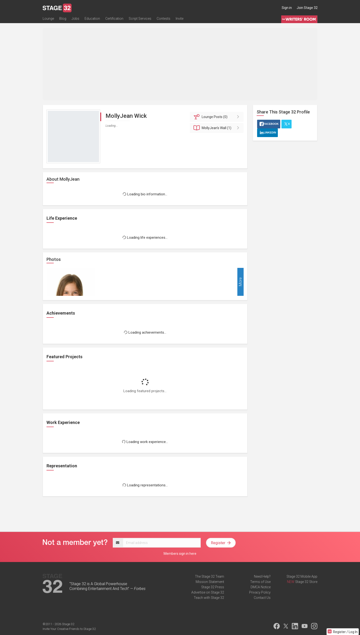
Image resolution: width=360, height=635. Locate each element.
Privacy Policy (260, 592)
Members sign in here (180, 554)
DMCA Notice (261, 587)
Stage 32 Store (306, 582)
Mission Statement (210, 582)
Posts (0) (217, 117)
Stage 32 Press (212, 587)
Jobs (75, 18)
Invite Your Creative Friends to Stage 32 (69, 629)
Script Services (140, 18)
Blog (62, 18)
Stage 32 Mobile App (302, 576)
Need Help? (262, 576)
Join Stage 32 (307, 8)
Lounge (48, 18)
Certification (114, 18)
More (240, 282)
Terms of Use (260, 582)
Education (92, 18)
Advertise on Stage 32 (207, 592)
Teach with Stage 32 (209, 598)
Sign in (287, 8)
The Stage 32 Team (209, 576)
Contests (163, 18)
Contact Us (262, 598)
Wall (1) (217, 128)
